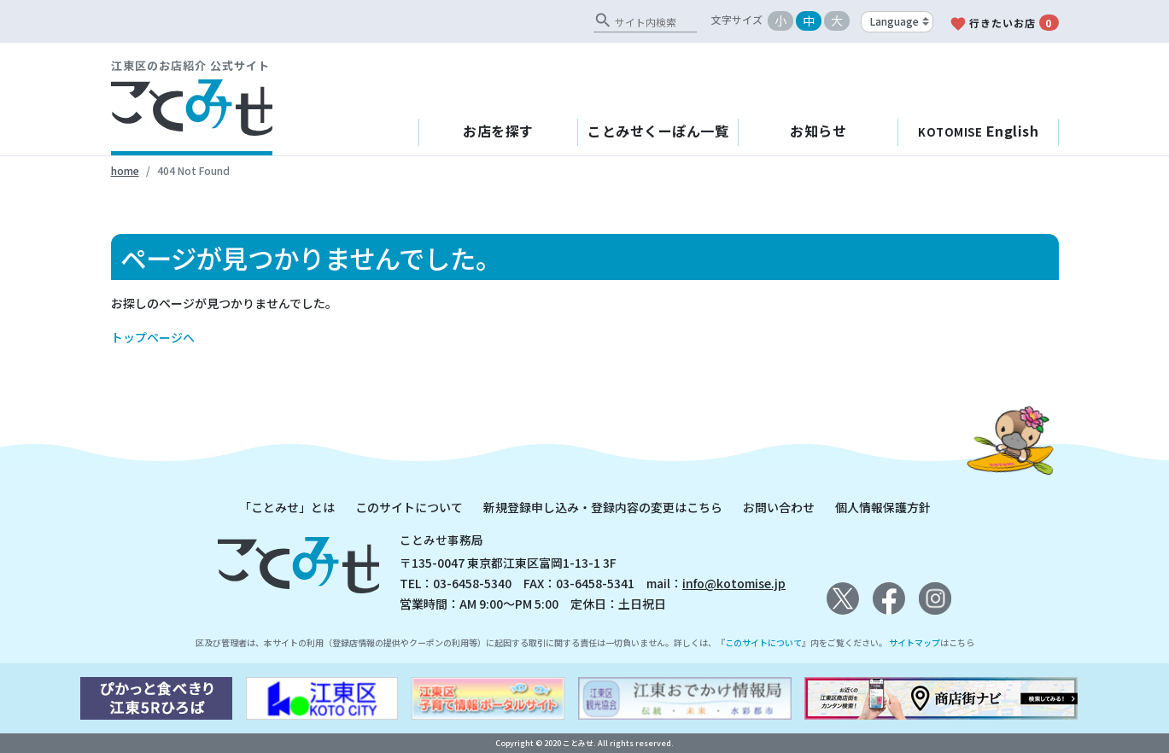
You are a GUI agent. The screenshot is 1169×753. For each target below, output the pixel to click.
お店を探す (498, 130)
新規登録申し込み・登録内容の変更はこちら (602, 507)
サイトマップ (914, 642)
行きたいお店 (1004, 23)
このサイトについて (409, 507)
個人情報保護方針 (883, 507)
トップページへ (153, 337)
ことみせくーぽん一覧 (657, 130)
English (978, 130)
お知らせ (818, 130)
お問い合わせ (779, 507)
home (125, 170)
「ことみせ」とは (287, 507)
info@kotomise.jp (734, 583)
